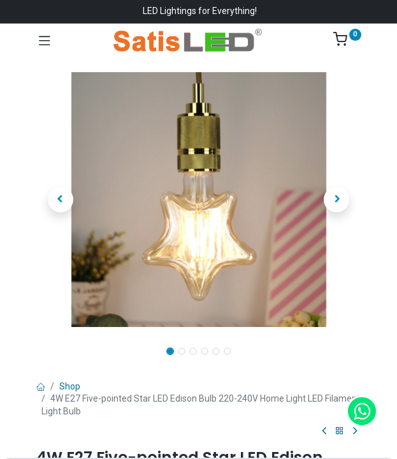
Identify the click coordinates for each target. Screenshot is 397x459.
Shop (69, 386)
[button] (60, 199)
